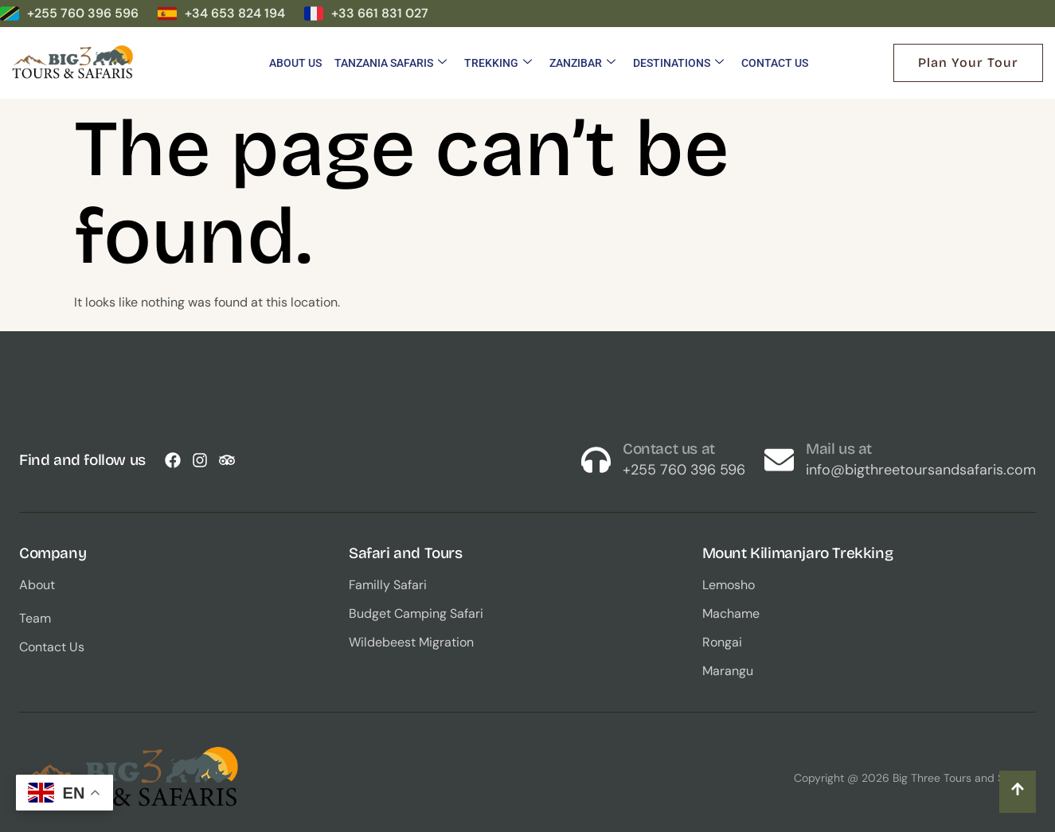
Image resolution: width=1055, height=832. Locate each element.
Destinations (678, 62)
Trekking (498, 62)
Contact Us (774, 63)
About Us (295, 63)
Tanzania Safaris (390, 62)
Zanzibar (582, 62)
